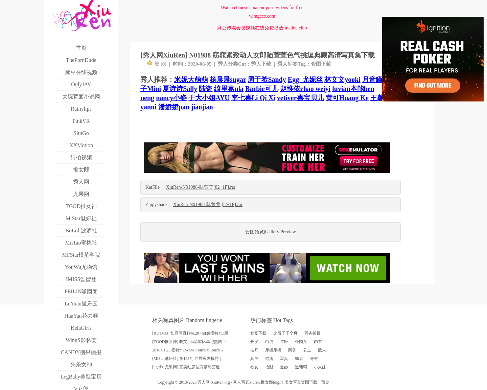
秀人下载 (261, 64)
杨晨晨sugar (228, 79)
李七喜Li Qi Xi (253, 97)
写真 (284, 358)
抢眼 (269, 367)
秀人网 (204, 382)
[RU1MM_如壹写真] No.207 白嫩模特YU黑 (190, 333)
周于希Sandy (267, 79)
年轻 (284, 341)
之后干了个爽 (285, 333)
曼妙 (284, 367)
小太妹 (320, 367)
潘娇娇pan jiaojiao (185, 107)
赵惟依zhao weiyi (305, 88)
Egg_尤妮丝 (305, 79)
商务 (292, 350)
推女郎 (267, 382)
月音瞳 (372, 79)
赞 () (156, 64)
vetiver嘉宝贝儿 (300, 97)
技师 (254, 350)
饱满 (269, 358)
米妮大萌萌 (191, 79)
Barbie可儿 (261, 88)
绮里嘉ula (229, 88)
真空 (254, 358)
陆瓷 (205, 88)
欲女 (254, 367)
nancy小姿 (171, 97)
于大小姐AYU (209, 97)
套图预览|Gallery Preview (270, 231)
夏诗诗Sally (180, 88)
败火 (322, 350)
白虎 (269, 341)
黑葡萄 (301, 367)
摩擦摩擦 (273, 350)
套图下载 (321, 64)
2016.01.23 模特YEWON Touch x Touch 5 (187, 350)
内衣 (318, 341)
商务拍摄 (312, 333)
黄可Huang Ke (347, 97)
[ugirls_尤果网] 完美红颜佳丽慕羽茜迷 (186, 367)
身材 (314, 358)
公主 (307, 350)
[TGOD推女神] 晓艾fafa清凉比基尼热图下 (189, 341)
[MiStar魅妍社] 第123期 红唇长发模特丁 (187, 358)
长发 (254, 341)
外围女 (301, 341)
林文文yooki (342, 79)
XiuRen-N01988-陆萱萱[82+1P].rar (200, 187)
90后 (299, 358)
